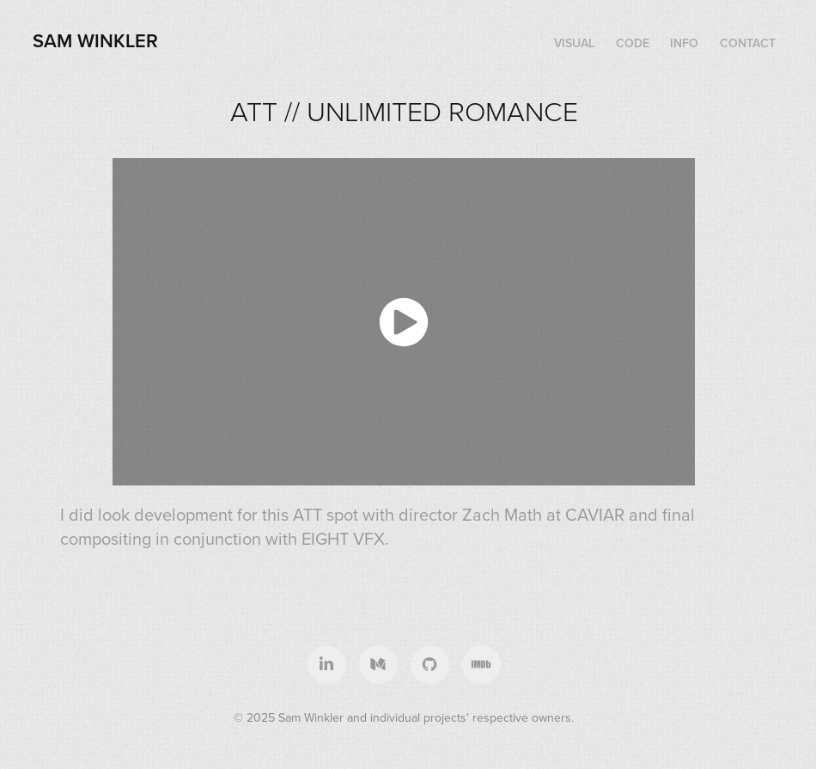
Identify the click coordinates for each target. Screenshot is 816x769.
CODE (632, 43)
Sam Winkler (95, 40)
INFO (684, 43)
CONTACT (748, 43)
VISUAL (574, 43)
